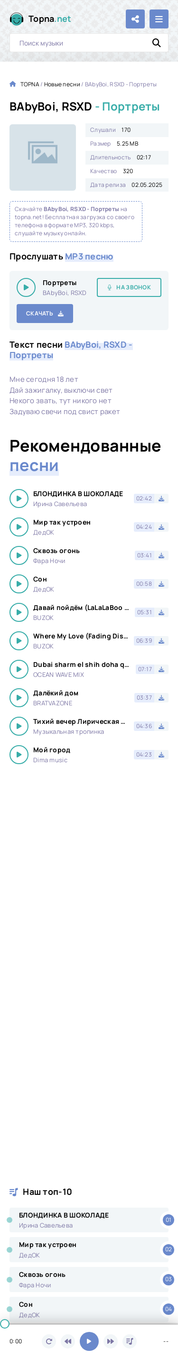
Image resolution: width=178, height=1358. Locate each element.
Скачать (39, 313)
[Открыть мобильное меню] (159, 18)
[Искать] (157, 42)
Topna (50, 19)
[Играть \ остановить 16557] (26, 287)
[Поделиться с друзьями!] (135, 18)
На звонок (133, 287)
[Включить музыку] (89, 1341)
